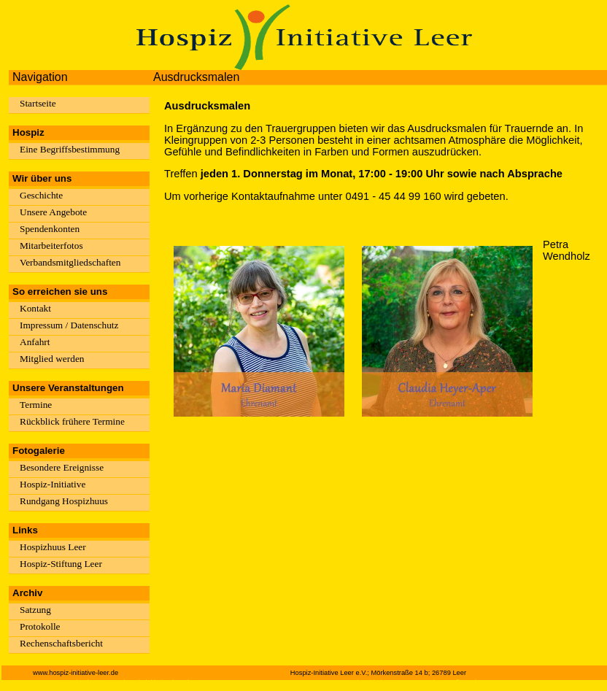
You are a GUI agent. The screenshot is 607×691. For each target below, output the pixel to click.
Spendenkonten (50, 228)
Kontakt (35, 308)
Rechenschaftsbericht (61, 643)
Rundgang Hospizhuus (64, 500)
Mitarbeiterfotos (51, 245)
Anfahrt (35, 341)
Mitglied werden (52, 358)
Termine (36, 404)
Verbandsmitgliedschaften (70, 262)
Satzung (35, 609)
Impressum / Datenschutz (69, 325)
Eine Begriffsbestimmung (70, 149)
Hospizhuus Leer (53, 546)
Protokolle (40, 626)
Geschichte (41, 195)
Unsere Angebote (53, 211)
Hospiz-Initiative (52, 484)
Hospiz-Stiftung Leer (61, 563)
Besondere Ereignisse (62, 467)
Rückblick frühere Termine (72, 421)
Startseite (38, 103)
